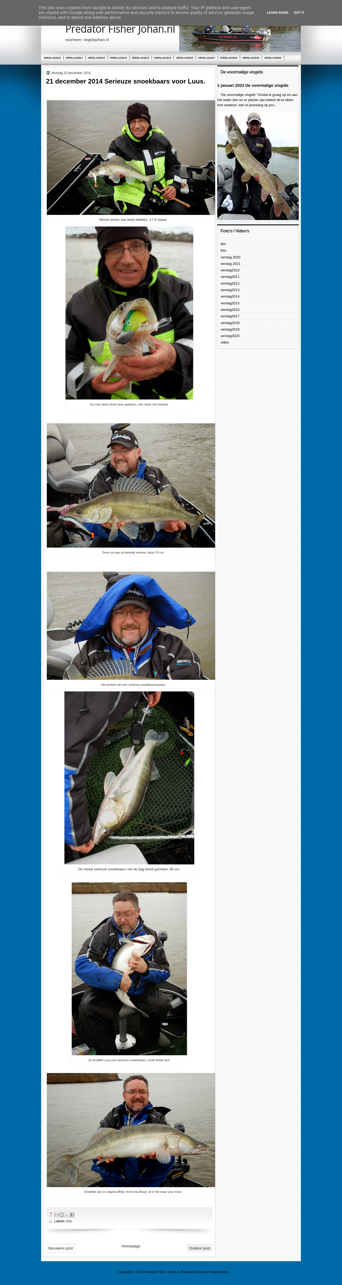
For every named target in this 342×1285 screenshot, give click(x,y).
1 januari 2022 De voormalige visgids (252, 85)
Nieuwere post (60, 1248)
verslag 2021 (231, 264)
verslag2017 (206, 57)
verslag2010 (52, 57)
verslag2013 (118, 57)
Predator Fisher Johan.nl (120, 29)
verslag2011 (74, 57)
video (225, 342)
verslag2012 (96, 57)
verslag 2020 (231, 257)
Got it (299, 13)
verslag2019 (250, 57)
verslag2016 (184, 57)
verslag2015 (162, 57)
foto (69, 1221)
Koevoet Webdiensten (212, 1272)
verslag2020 (272, 57)
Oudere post (199, 1248)
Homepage (130, 1246)
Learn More (277, 13)
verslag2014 (140, 57)
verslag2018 (228, 57)
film (223, 244)
